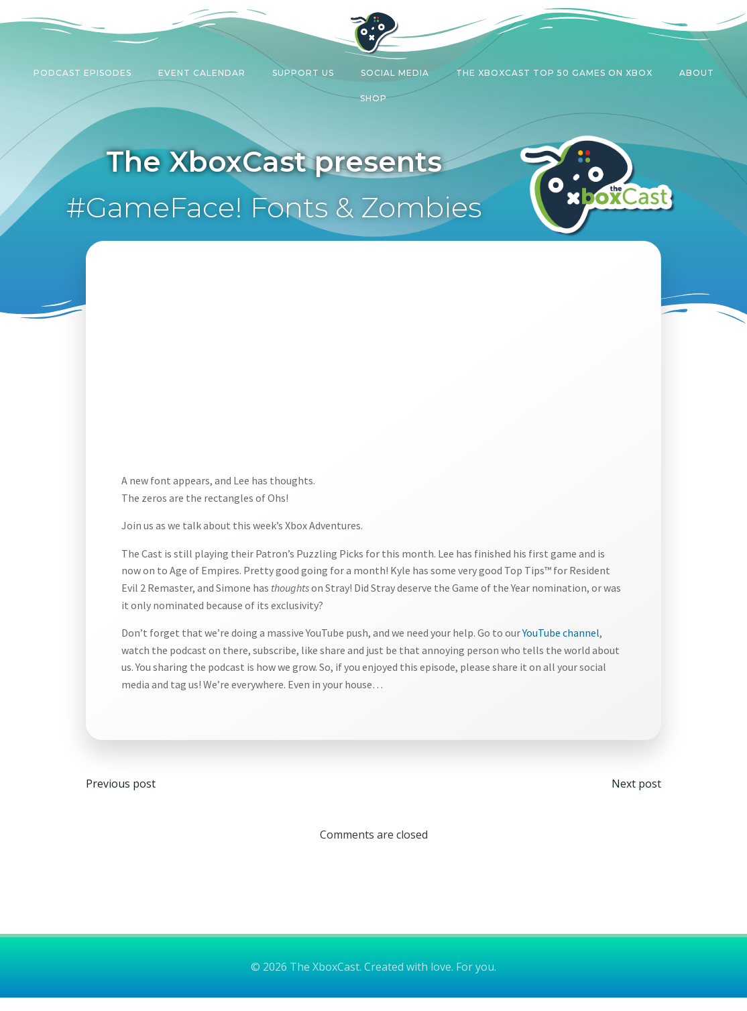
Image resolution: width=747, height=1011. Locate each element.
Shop (373, 95)
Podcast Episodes (82, 69)
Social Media (395, 69)
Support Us (303, 69)
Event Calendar (201, 69)
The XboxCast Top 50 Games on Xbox (554, 69)
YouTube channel (568, 638)
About (696, 69)
